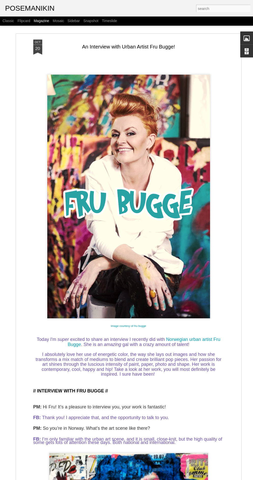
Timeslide (109, 21)
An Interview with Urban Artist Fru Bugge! (128, 29)
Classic (8, 21)
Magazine (41, 21)
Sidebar (74, 21)
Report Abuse (187, 477)
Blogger (173, 477)
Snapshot (90, 21)
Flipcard (24, 21)
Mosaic (58, 21)
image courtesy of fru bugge (128, 308)
